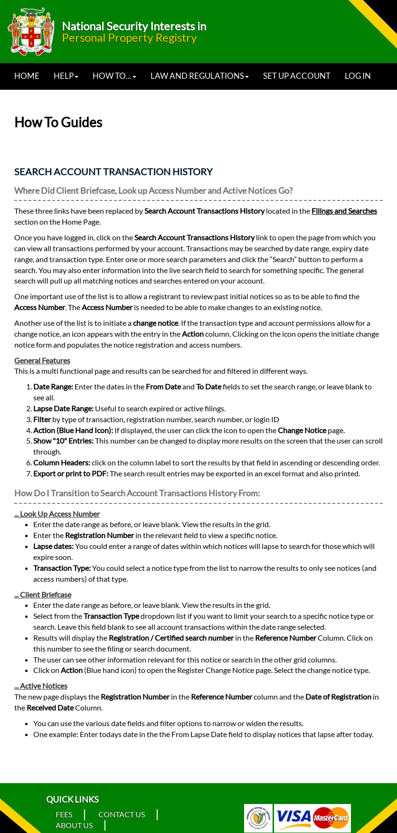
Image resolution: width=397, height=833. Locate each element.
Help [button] (66, 76)
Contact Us (121, 814)
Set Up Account (297, 76)
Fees (64, 814)
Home (26, 76)
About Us (74, 825)
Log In (358, 76)
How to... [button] (114, 76)
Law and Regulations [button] (200, 76)
